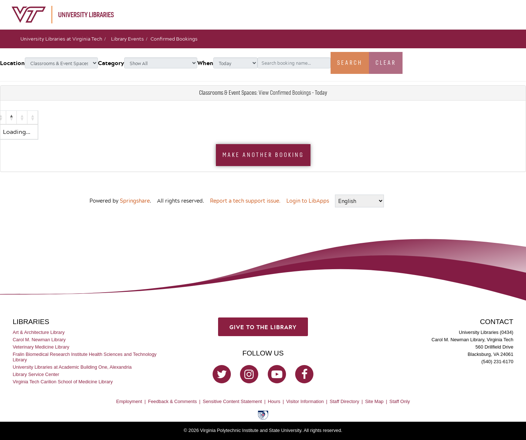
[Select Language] (359, 201)
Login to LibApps (307, 200)
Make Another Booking (263, 154)
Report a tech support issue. (245, 200)
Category (111, 63)
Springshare (135, 200)
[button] (11, 117)
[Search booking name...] (294, 62)
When (205, 63)
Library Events (127, 38)
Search (349, 62)
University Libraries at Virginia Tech (61, 38)
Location (12, 63)
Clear (386, 62)
